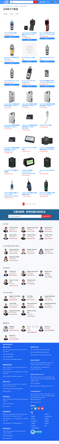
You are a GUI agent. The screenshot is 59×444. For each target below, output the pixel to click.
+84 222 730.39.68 (9, 391)
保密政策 (33, 419)
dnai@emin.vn (8, 440)
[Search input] (21, 2)
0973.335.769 (48, 302)
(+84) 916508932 (14, 341)
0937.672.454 (31, 302)
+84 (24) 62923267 (9, 356)
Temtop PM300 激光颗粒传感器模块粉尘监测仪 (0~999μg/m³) (47, 107)
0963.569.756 (13, 241)
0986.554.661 (48, 234)
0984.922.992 (31, 309)
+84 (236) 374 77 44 (9, 425)
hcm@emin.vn (20, 379)
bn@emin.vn (8, 394)
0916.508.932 (13, 309)
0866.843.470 (48, 309)
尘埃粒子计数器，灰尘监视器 (12, 6)
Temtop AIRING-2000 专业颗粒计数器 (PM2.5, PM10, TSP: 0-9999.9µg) (29, 34)
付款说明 (46, 416)
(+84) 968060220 (32, 335)
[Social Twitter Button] (35, 411)
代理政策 (46, 426)
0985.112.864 (31, 234)
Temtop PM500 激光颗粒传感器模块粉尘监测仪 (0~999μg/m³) (29, 107)
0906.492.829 (13, 277)
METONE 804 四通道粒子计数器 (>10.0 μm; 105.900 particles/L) (47, 82)
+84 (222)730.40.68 (18, 391)
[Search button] (35, 2)
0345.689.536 (31, 277)
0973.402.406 (31, 256)
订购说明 (33, 426)
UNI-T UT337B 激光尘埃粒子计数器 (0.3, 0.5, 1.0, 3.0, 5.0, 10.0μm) (47, 34)
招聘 (45, 428)
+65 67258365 (46, 354)
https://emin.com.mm (37, 371)
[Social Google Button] (39, 411)
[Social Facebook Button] (32, 411)
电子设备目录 (34, 423)
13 (33, 206)
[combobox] (21, 2)
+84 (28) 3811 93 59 (19, 374)
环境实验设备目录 (35, 430)
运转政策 (46, 421)
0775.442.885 (31, 286)
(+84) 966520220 (9, 359)
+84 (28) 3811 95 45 (9, 379)
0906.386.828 (13, 317)
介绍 (32, 416)
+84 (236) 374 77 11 (9, 421)
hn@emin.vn (19, 362)
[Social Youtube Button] (42, 411)
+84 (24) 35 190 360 (9, 362)
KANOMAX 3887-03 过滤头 (46, 127)
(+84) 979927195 (14, 333)
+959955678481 (44, 369)
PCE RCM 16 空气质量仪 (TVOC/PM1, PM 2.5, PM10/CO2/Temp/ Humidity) (29, 174)
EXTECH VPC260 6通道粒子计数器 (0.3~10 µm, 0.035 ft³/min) (47, 197)
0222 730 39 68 (49, 256)
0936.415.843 (13, 256)
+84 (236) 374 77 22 (19, 421)
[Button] (1, 2)
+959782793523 (36, 369)
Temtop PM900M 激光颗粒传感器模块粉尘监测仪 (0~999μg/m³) (11, 107)
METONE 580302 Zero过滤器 (29, 57)
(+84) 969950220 (49, 333)
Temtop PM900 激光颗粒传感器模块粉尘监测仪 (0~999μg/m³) (11, 129)
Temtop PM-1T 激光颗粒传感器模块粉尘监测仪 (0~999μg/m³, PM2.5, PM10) (29, 129)
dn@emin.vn (20, 425)
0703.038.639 (13, 302)
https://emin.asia (47, 357)
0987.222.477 (13, 234)
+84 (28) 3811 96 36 (9, 374)
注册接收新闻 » (46, 219)
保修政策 (46, 423)
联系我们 (33, 421)
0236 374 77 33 (13, 288)
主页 (4, 6)
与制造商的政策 (48, 419)
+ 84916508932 (36, 354)
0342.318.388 (31, 319)
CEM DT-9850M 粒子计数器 (11, 33)
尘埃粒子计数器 (22, 6)
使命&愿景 (33, 428)
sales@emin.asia (37, 357)
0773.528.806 (48, 279)
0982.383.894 (31, 241)
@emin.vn (9, 408)
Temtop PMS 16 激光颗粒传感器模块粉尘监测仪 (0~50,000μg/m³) (47, 152)
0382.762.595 (48, 241)
